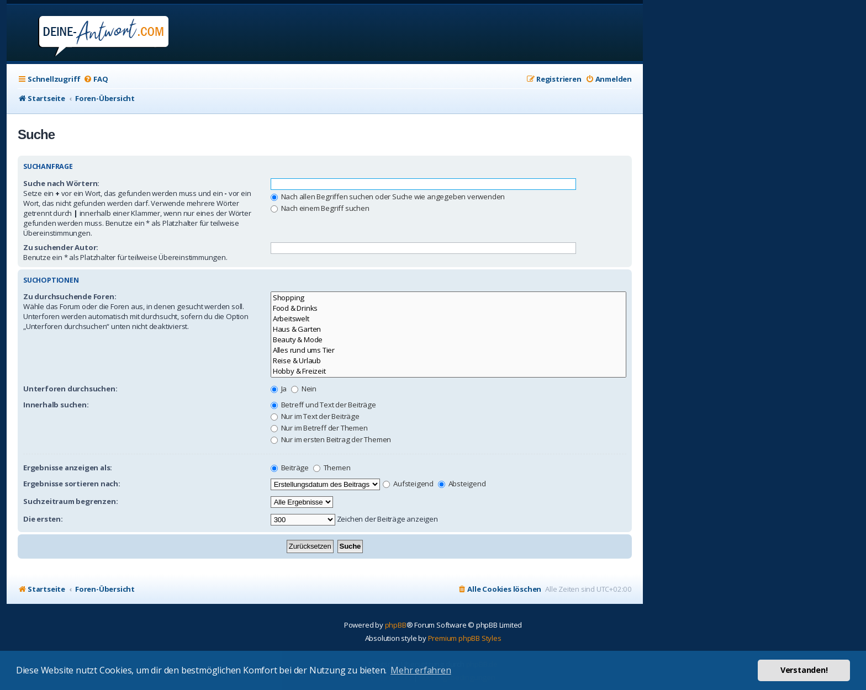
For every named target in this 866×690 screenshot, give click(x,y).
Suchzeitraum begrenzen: (70, 501)
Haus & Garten (448, 329)
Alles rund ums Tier (448, 350)
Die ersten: (43, 519)
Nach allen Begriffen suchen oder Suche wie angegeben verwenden (388, 196)
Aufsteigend (408, 484)
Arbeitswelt (448, 319)
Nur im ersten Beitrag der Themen (331, 439)
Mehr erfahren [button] (420, 670)
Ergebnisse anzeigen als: (67, 468)
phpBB (395, 625)
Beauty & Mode (448, 340)
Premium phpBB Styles (464, 638)
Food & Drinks (448, 308)
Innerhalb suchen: (56, 405)
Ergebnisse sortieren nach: (71, 484)
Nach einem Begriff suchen (320, 208)
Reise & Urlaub (448, 360)
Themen (332, 468)
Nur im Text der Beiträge (315, 416)
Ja (279, 389)
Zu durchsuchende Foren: (69, 296)
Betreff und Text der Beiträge (323, 405)
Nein (303, 389)
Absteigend (462, 484)
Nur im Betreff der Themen (319, 428)
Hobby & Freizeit (448, 371)
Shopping (448, 298)
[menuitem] (95, 79)
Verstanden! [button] (804, 670)
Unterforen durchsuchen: (70, 389)
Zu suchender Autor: (60, 247)
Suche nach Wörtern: (61, 183)
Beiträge (290, 468)
